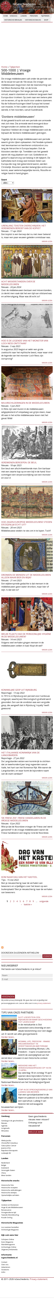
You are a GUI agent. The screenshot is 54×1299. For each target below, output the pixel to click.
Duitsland (5, 1168)
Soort (4, 179)
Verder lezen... (8, 1037)
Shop (46, 20)
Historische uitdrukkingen (11, 1190)
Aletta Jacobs (6, 1140)
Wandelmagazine (8, 1244)
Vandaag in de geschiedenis (12, 1120)
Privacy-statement (38, 1279)
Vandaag (13, 16)
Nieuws (4, 1123)
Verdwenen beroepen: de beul (19, 462)
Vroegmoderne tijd (8, 1212)
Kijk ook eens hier (9, 1235)
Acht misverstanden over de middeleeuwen (18, 283)
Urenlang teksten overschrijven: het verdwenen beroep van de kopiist (23, 227)
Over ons (4, 1264)
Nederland (5, 1163)
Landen (24, 16)
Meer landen (6, 1175)
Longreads (5, 1128)
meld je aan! (35, 1131)
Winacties (5, 1131)
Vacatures (5, 1269)
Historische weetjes (9, 1192)
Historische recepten (9, 1187)
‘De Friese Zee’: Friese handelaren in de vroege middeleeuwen (23, 819)
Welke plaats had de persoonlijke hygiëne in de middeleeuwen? (26, 635)
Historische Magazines (12, 1222)
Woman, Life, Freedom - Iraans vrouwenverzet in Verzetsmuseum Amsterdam (34, 1043)
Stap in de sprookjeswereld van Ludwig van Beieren (35, 1090)
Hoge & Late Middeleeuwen (12, 1207)
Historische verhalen (13, 20)
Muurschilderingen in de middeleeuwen (25, 402)
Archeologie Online (8, 1247)
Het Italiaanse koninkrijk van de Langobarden (20, 754)
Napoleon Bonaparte (9, 1150)
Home (5, 16)
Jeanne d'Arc (6, 1148)
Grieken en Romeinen (10, 1205)
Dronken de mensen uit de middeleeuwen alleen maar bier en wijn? (26, 576)
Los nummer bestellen (10, 1227)
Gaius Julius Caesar (8, 1145)
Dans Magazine (7, 1242)
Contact (4, 1262)
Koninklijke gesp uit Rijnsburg (19, 689)
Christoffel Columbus (9, 1143)
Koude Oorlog (6, 1217)
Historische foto (7, 1185)
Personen (34, 16)
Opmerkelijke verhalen (10, 1195)
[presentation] (21, 987)
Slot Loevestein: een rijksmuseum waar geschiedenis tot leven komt (35, 1019)
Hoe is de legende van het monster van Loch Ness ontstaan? (24, 342)
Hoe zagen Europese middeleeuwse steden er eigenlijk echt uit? (26, 523)
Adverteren (5, 1267)
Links (3, 1272)
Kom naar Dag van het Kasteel (19, 877)
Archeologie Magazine (10, 1229)
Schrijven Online (7, 1239)
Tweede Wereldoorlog (10, 1215)
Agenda (4, 1126)
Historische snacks (33, 20)
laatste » (28, 904)
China (3, 1173)
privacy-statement (43, 1003)
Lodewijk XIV (6, 1153)
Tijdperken (45, 16)
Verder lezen (47, 241)
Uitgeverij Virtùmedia (9, 1249)
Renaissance (6, 1210)
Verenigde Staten (8, 1170)
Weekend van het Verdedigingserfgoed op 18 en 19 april (34, 1067)
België (3, 1165)
